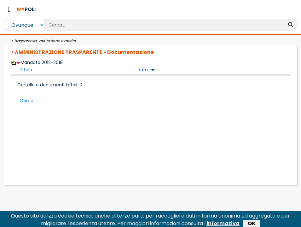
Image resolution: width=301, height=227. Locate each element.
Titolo (26, 70)
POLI (26, 9)
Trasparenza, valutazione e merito (45, 41)
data (142, 70)
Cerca (26, 100)
